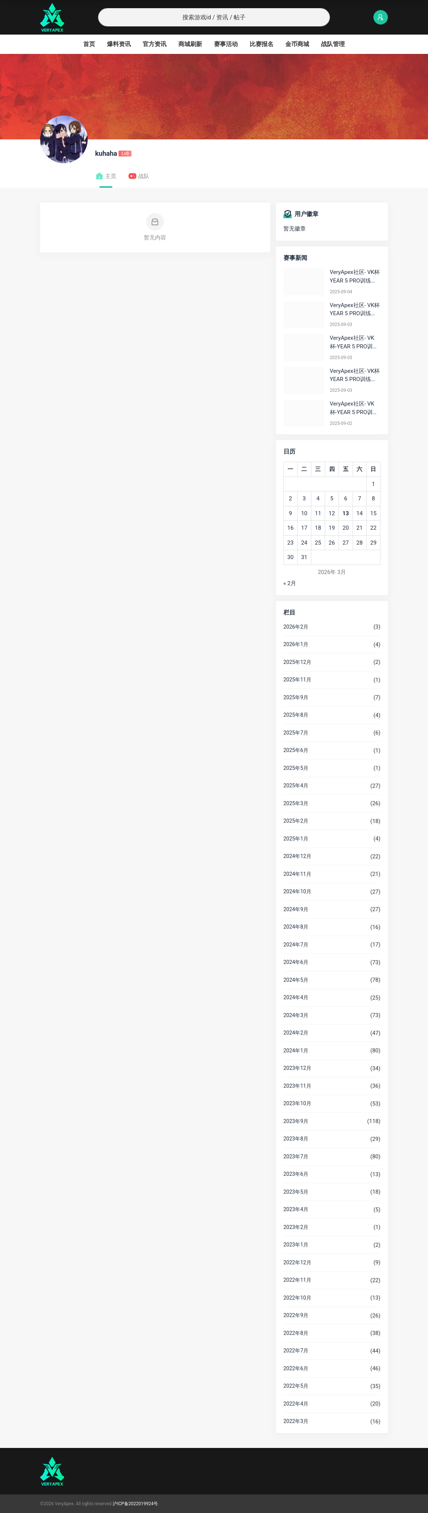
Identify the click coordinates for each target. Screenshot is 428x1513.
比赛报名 (261, 44)
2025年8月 (295, 715)
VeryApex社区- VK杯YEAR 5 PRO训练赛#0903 (355, 310)
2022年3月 (295, 1421)
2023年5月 (295, 1192)
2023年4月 (295, 1209)
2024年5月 (295, 980)
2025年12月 (297, 662)
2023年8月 (295, 1139)
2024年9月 (295, 909)
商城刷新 (190, 44)
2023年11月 (297, 1086)
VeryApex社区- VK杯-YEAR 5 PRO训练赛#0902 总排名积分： (354, 408)
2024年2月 (295, 1033)
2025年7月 (295, 733)
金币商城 (297, 44)
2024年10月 (297, 891)
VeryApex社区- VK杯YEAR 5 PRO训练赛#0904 (355, 277)
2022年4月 (295, 1404)
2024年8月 (295, 927)
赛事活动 (226, 44)
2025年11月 (297, 680)
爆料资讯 (119, 44)
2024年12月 (297, 856)
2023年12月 (297, 1068)
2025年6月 (295, 750)
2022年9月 (295, 1315)
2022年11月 (297, 1280)
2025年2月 (295, 821)
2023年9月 (295, 1121)
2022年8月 (295, 1333)
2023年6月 (295, 1174)
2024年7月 (295, 945)
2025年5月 (295, 768)
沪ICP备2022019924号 (135, 1503)
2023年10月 (297, 1103)
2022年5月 (295, 1386)
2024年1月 (295, 1051)
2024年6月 (295, 962)
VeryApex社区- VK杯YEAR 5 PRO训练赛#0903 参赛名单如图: (355, 376)
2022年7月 (295, 1351)
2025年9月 (295, 697)
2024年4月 (295, 997)
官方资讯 (154, 44)
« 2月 (289, 583)
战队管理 (333, 44)
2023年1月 (295, 1245)
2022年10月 (297, 1298)
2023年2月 (295, 1227)
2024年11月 (297, 874)
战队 (138, 176)
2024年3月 (295, 1015)
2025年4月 (295, 785)
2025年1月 (295, 839)
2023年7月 (295, 1156)
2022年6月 (295, 1368)
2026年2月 (295, 627)
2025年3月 (295, 803)
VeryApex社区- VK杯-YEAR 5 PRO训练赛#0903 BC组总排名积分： (354, 343)
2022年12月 (297, 1262)
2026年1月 (295, 644)
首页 (89, 44)
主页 (105, 176)
